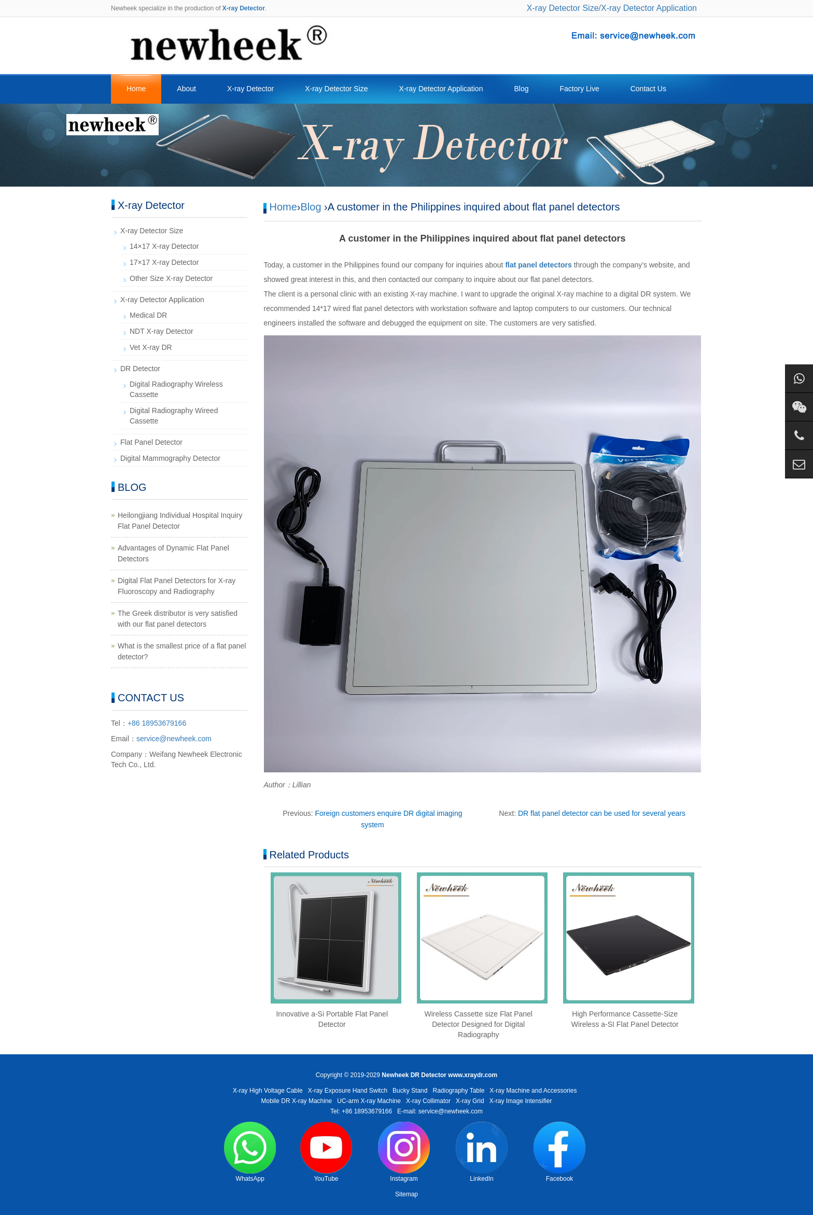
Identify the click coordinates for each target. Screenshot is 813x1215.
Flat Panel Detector (151, 442)
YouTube (326, 1152)
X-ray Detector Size (563, 8)
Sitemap (406, 1194)
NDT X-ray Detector (161, 331)
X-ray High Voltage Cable (268, 1090)
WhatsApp (250, 1152)
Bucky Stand (410, 1090)
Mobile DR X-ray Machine (296, 1101)
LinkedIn (482, 1152)
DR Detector (140, 368)
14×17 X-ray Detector (164, 246)
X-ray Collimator (428, 1101)
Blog (521, 88)
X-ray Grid (470, 1101)
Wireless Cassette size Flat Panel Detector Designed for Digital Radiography (478, 1024)
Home (136, 88)
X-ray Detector (250, 88)
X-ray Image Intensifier (520, 1101)
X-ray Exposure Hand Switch (347, 1090)
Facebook (559, 1152)
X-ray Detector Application (649, 8)
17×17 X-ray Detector (164, 262)
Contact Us (648, 88)
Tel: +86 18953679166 (361, 1111)
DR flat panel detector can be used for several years (601, 813)
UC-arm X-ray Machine (369, 1101)
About (186, 88)
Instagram (404, 1152)
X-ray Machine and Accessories (533, 1090)
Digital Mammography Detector (170, 458)
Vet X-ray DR (151, 347)
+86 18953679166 (157, 723)
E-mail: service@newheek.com (440, 1111)
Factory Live (579, 88)
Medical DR (148, 315)
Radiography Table (458, 1090)
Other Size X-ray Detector (171, 278)
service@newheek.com (174, 738)
